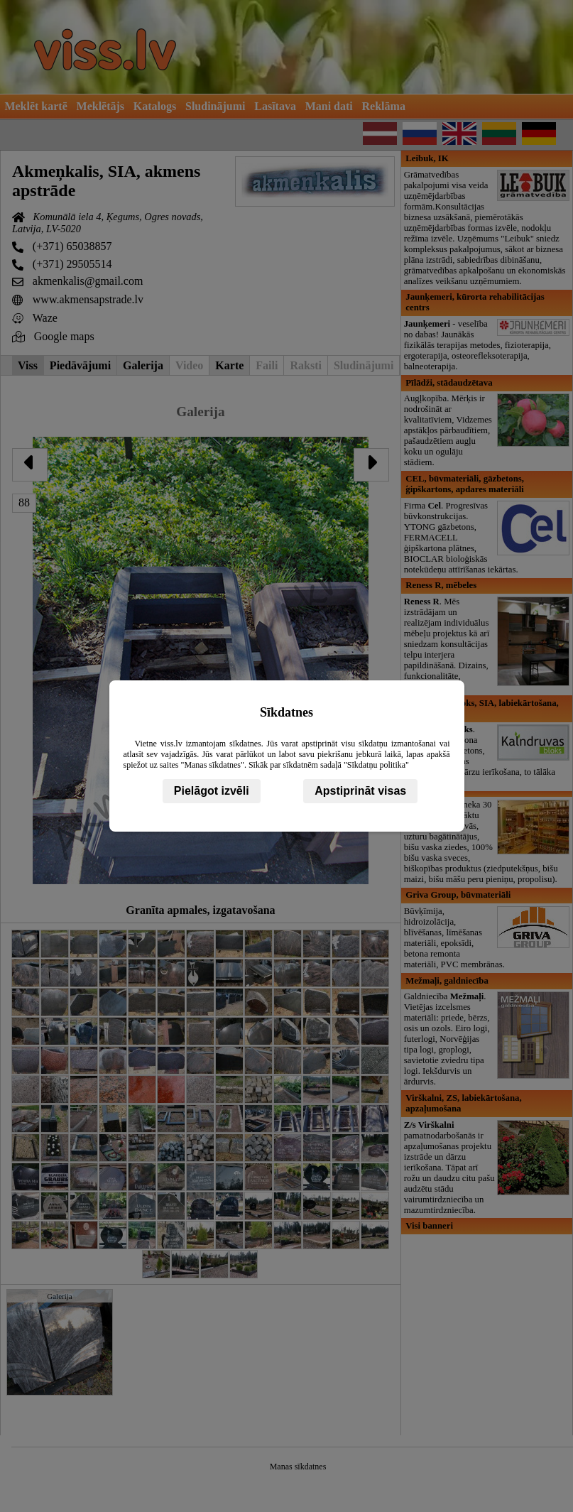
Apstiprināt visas (360, 791)
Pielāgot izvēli (211, 791)
